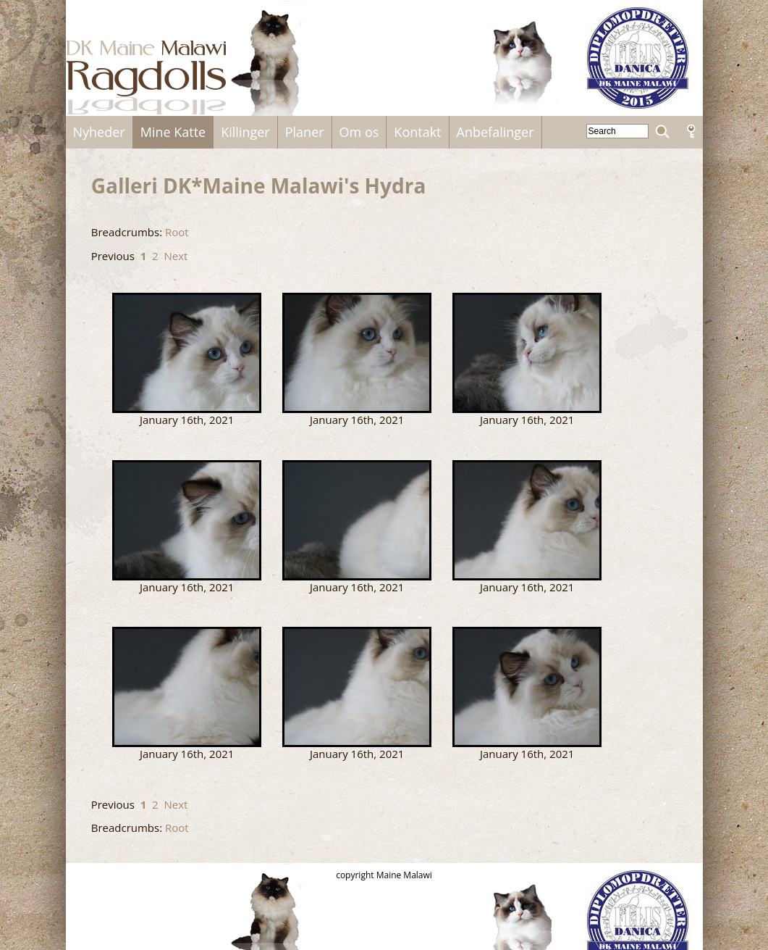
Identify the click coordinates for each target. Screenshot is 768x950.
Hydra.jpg (186, 353)
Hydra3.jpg (186, 520)
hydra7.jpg (527, 687)
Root (177, 232)
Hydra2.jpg (527, 353)
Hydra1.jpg (356, 353)
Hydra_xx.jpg (356, 687)
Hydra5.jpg (527, 520)
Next (175, 256)
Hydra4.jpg (356, 520)
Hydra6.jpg (186, 687)
